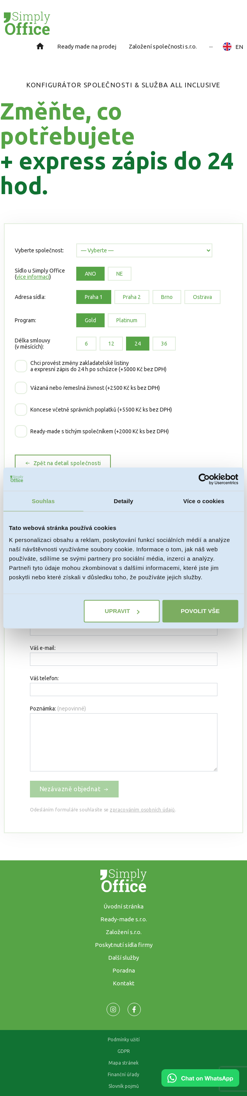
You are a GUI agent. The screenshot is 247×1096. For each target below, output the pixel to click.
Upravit (122, 611)
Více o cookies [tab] (203, 501)
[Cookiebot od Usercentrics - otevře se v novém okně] (204, 479)
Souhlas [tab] (43, 501)
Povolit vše (200, 611)
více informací (32, 277)
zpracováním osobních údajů (142, 809)
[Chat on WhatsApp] (200, 1084)
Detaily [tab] (123, 501)
